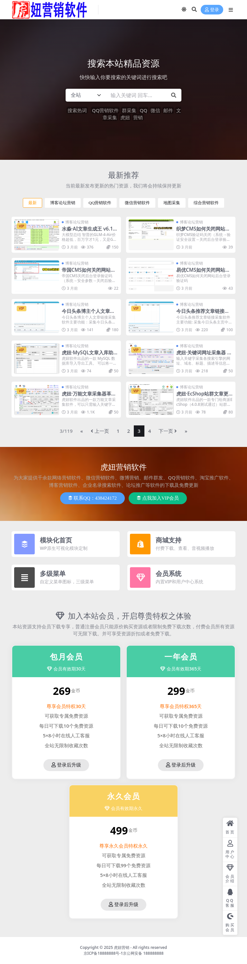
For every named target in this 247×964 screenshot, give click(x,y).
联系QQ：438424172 (92, 498)
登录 (212, 9)
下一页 (168, 431)
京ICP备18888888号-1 (103, 953)
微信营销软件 (137, 202)
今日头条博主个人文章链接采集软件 (88, 314)
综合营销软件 (206, 202)
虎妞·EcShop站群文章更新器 (202, 396)
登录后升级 (66, 765)
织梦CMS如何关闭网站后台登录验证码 (203, 231)
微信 (155, 110)
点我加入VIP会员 (158, 498)
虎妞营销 (121, 947)
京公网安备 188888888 (143, 953)
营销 (138, 117)
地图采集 (171, 202)
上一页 (100, 431)
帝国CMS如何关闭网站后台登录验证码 (88, 273)
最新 (32, 202)
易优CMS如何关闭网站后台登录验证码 (203, 273)
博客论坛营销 (62, 202)
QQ (143, 110)
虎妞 (125, 117)
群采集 (129, 110)
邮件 (168, 110)
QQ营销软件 (105, 110)
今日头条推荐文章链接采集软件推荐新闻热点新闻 (202, 314)
